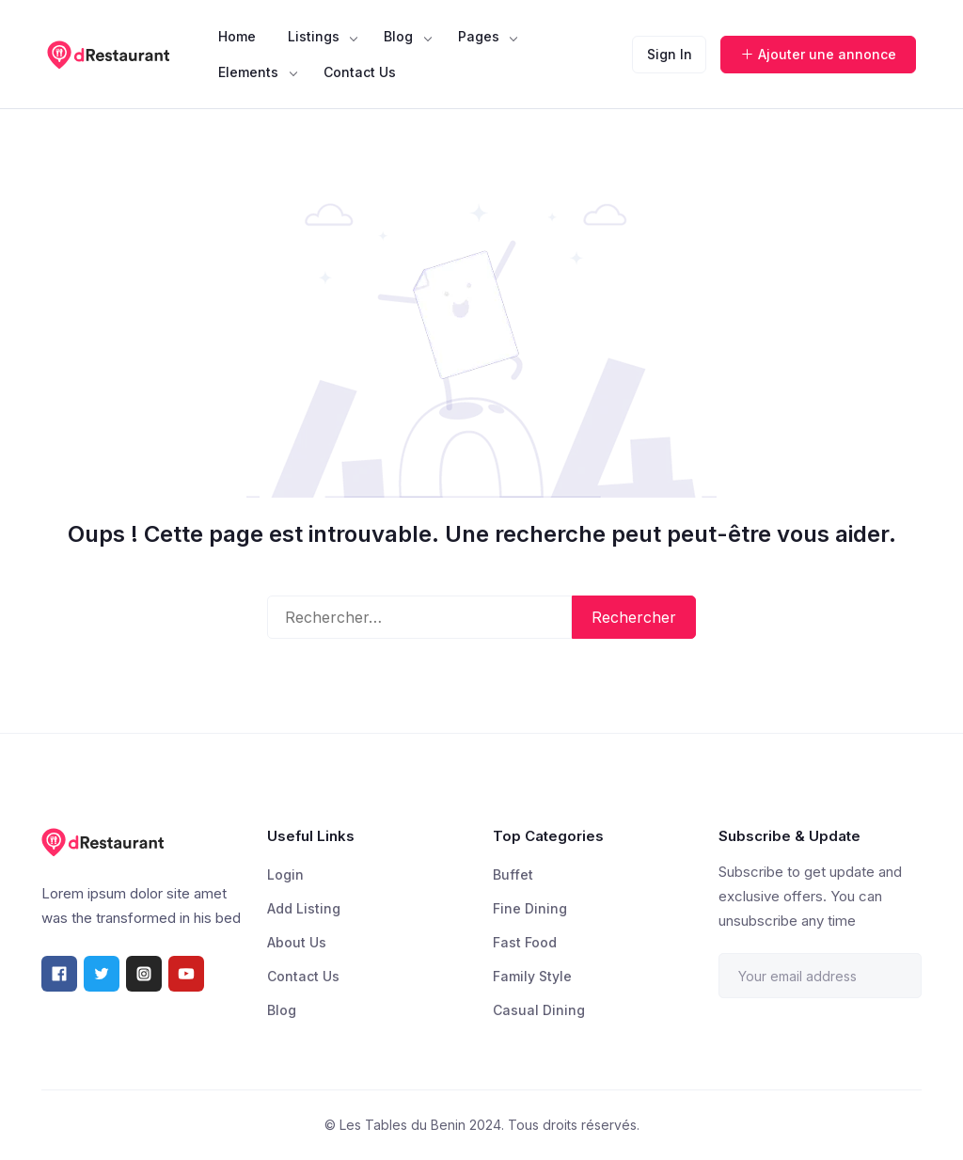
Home (237, 36)
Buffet (513, 874)
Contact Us (360, 72)
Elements (248, 72)
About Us (296, 942)
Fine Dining (530, 908)
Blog (398, 36)
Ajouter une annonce (818, 54)
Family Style (532, 976)
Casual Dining (539, 1010)
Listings (313, 36)
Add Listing (303, 908)
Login (285, 874)
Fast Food (525, 942)
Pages (478, 36)
